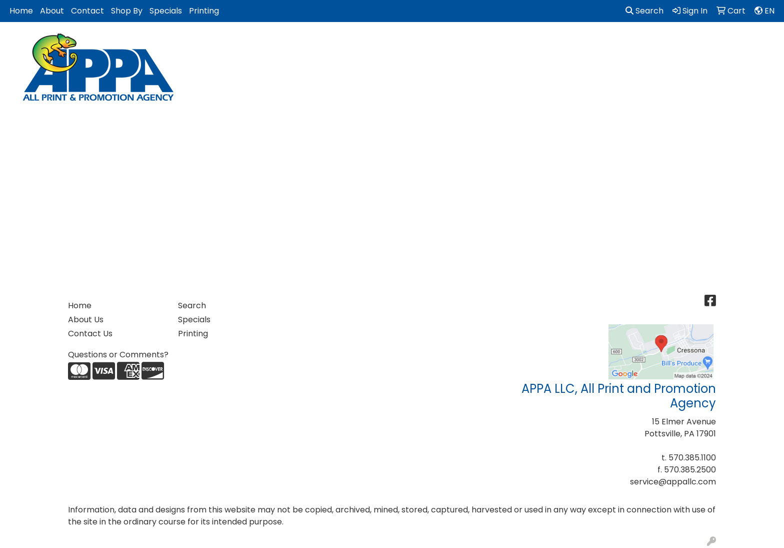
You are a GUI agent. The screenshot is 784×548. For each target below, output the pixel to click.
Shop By (126, 11)
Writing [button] (720, 44)
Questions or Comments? (118, 354)
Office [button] (540, 44)
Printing (204, 11)
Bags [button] (258, 44)
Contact (87, 11)
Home (21, 11)
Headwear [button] (449, 44)
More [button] (761, 44)
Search (645, 11)
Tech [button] (680, 44)
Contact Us (90, 333)
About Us (86, 319)
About (52, 11)
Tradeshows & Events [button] (611, 44)
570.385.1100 (692, 457)
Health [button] (499, 44)
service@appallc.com (673, 481)
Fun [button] (348, 44)
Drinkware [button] (304, 44)
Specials (166, 11)
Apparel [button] (216, 44)
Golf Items (392, 44)
